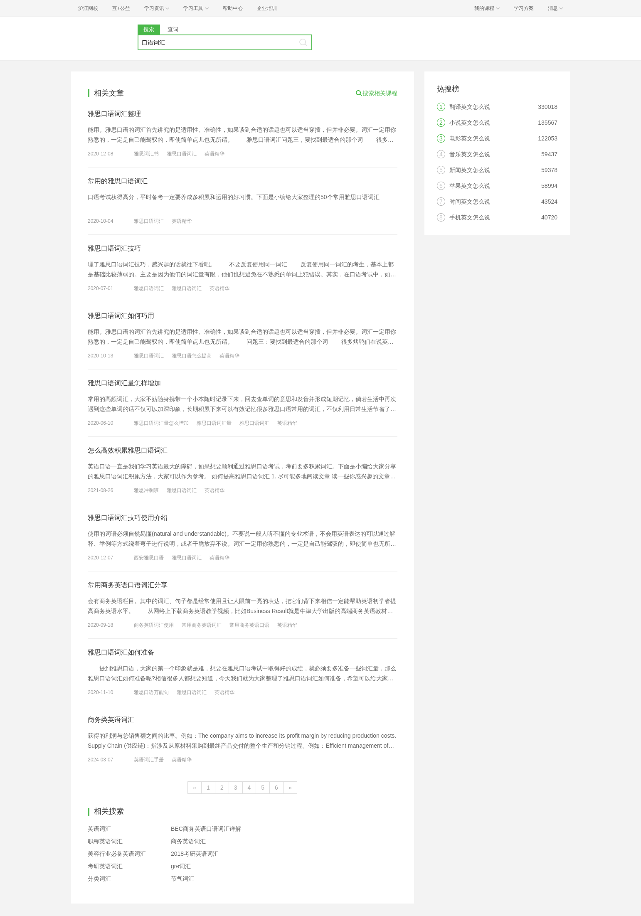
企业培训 (267, 8)
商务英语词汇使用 (154, 625)
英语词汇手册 (149, 760)
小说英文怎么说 (469, 122)
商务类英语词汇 (111, 719)
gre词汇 (181, 866)
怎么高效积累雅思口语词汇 (128, 450)
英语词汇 (99, 828)
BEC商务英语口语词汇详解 (206, 828)
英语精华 (214, 154)
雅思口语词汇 (182, 154)
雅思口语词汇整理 (114, 113)
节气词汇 (182, 878)
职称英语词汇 (105, 841)
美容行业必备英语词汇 (117, 853)
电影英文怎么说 (469, 138)
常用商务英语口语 (249, 625)
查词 (173, 29)
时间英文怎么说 (469, 201)
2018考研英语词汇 (195, 853)
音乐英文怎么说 (469, 154)
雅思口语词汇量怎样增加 (124, 383)
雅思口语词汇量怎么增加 (161, 423)
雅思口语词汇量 (214, 423)
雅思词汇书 (146, 154)
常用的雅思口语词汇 (118, 181)
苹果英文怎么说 (469, 185)
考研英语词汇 (105, 866)
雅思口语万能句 (151, 692)
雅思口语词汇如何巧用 (121, 315)
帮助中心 (233, 8)
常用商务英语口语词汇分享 (128, 585)
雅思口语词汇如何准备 (121, 652)
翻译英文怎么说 (469, 106)
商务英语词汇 (188, 841)
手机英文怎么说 (469, 217)
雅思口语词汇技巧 (114, 248)
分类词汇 (99, 878)
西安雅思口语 (149, 558)
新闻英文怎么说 (469, 170)
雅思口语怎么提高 (192, 356)
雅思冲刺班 (146, 490)
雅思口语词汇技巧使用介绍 (128, 517)
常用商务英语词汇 (202, 625)
